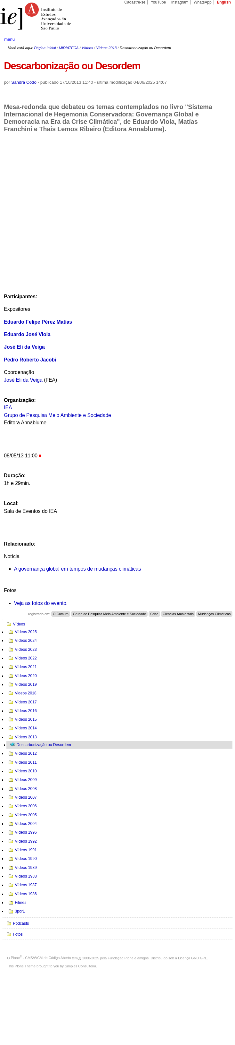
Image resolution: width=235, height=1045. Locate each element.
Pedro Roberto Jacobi (30, 359)
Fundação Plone (121, 958)
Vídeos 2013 (106, 48)
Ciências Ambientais (178, 614)
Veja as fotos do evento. (41, 603)
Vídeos (87, 48)
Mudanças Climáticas (214, 614)
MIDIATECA (68, 48)
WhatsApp (203, 2)
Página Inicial (45, 48)
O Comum (61, 614)
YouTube (158, 2)
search (218, 39)
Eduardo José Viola (27, 334)
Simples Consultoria (80, 966)
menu (9, 39)
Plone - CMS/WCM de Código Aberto (41, 958)
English (224, 2)
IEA (8, 407)
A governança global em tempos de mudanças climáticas (77, 569)
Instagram (180, 2)
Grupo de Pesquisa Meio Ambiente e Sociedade (57, 415)
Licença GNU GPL (192, 958)
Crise (154, 614)
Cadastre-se (134, 2)
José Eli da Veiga (24, 347)
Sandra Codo (23, 82)
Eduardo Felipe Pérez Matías (38, 322)
